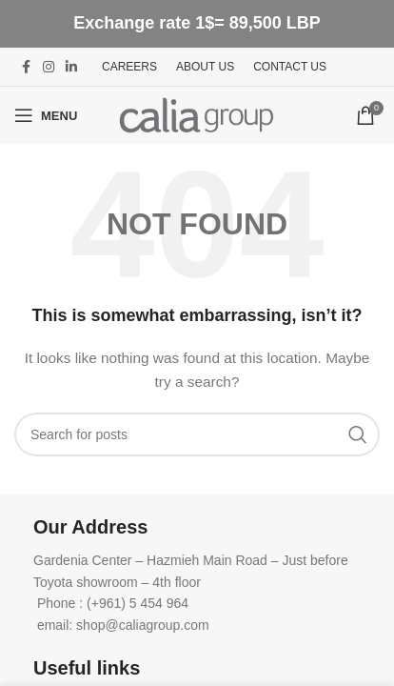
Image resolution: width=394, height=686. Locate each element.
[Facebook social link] (25, 67)
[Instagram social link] (48, 67)
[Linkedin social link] (71, 67)
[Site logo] (197, 114)
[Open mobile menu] (46, 115)
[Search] (197, 434)
